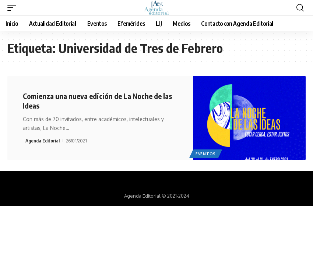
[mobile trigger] (13, 8)
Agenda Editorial (42, 141)
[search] (300, 7)
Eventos (206, 154)
